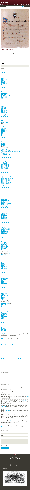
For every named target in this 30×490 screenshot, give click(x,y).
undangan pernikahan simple (5, 183)
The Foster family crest (8, 66)
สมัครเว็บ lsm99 (3, 406)
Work (14, 4)
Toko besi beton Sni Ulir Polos (5, 154)
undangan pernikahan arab (5, 169)
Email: (2, 435)
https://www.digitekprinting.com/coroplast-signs (8, 344)
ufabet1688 (3, 349)
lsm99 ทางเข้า (3, 426)
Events (16, 4)
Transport (20, 4)
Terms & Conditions (12, 488)
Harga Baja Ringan (4, 161)
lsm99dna (10, 420)
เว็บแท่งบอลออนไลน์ (4, 415)
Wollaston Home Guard (24, 66)
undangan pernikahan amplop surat (6, 182)
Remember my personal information (6, 445)
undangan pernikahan (4, 181)
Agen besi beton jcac (4, 168)
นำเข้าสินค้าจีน (11, 368)
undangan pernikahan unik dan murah (7, 178)
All (0, 4)
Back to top (15, 454)
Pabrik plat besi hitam (4, 167)
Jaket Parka (3, 174)
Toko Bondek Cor (4, 160)
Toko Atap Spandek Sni (4, 170)
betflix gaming (3, 338)
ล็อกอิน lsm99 (8, 410)
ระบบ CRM (3, 374)
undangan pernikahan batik (5, 166)
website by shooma (17, 488)
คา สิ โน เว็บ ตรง (3, 333)
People (10, 4)
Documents (28, 4)
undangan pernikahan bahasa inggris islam (7, 176)
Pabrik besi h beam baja (5, 164)
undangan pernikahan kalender (6, 175)
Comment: (3, 438)
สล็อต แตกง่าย (24, 400)
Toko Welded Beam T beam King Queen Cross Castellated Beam (11, 151)
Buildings (4, 4)
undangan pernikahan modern (5, 179)
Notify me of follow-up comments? (6, 446)
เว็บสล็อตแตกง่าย (24, 391)
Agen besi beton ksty (4, 149)
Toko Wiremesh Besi (4, 153)
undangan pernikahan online (5, 180)
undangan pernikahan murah (5, 150)
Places (7, 4)
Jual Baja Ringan (3, 152)
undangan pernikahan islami (5, 177)
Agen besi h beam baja (4, 155)
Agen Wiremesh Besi (4, 162)
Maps (24, 4)
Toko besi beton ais (4, 163)
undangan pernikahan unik (5, 185)
